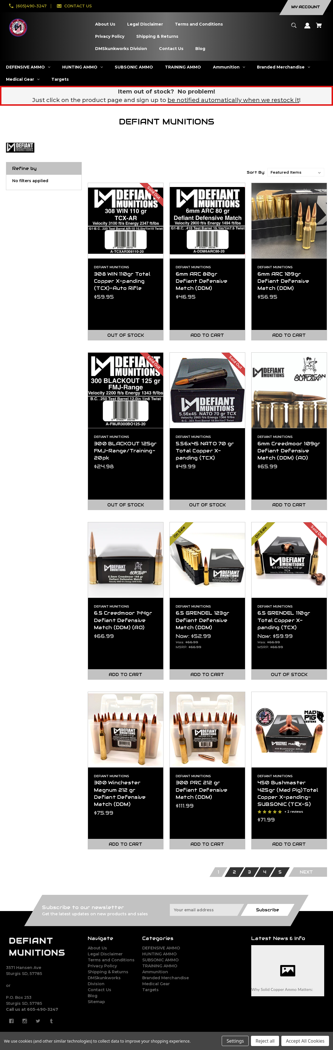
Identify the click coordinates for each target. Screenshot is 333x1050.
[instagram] (24, 1021)
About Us (97, 948)
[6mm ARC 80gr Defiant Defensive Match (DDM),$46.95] (207, 220)
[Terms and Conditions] (199, 24)
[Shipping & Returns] (157, 36)
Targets (150, 989)
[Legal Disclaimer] (145, 24)
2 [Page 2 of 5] (234, 872)
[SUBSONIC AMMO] (134, 67)
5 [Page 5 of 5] (280, 872)
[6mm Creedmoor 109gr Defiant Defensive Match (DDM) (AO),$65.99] (289, 390)
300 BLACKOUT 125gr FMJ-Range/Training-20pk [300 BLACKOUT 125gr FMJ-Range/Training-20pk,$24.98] (125, 450)
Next (306, 872)
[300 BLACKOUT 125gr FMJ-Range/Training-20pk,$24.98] (125, 390)
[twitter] (38, 1021)
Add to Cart (207, 335)
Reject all (265, 1041)
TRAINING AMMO (159, 965)
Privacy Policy (102, 965)
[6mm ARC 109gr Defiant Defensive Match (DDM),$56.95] (289, 220)
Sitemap (96, 1001)
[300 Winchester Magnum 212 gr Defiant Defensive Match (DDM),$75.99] (125, 729)
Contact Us (99, 989)
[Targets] (60, 79)
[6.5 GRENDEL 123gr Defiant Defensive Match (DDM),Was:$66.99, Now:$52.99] (207, 560)
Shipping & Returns (108, 971)
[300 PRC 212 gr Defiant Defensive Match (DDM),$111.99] (207, 729)
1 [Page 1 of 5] (218, 872)
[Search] (294, 28)
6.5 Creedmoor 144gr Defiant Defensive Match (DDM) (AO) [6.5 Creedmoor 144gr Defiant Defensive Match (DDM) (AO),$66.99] (123, 620)
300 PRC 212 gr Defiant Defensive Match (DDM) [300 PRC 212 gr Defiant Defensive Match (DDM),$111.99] (201, 789)
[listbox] (295, 172)
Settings (235, 1041)
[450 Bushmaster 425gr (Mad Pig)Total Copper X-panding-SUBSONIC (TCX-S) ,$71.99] (289, 729)
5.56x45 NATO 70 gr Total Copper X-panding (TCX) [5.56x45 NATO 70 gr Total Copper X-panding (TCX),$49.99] (205, 450)
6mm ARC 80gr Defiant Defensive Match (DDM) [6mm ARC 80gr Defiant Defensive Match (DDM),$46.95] (201, 281)
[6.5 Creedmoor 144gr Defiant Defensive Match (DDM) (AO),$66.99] (125, 560)
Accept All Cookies (305, 1041)
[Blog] (200, 49)
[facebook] (11, 1021)
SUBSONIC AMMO (160, 959)
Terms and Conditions (111, 959)
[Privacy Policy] (110, 36)
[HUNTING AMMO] (82, 67)
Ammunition (155, 971)
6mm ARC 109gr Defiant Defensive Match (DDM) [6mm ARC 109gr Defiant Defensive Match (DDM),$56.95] (283, 281)
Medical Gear (156, 983)
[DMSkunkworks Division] (121, 49)
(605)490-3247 (31, 6)
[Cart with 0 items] (319, 28)
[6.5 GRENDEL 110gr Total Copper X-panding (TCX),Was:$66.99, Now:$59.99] (289, 560)
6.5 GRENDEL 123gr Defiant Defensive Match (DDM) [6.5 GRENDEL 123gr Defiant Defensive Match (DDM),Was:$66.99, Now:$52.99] (202, 620)
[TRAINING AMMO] (183, 67)
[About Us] (105, 24)
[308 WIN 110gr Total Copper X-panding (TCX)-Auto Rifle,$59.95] (125, 220)
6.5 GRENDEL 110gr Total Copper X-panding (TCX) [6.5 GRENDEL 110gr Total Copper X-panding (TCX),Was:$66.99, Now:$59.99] (283, 620)
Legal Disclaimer (105, 954)
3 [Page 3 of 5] (249, 872)
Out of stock (125, 335)
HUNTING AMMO (159, 954)
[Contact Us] (171, 49)
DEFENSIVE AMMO (161, 948)
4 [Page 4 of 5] (264, 872)
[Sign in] (307, 28)
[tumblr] (51, 1021)
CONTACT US (78, 6)
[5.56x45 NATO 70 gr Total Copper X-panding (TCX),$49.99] (207, 390)
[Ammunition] (229, 67)
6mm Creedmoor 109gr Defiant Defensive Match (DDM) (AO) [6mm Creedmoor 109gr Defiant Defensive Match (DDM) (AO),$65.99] (289, 450)
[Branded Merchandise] (284, 67)
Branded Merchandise (165, 977)
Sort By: (256, 172)
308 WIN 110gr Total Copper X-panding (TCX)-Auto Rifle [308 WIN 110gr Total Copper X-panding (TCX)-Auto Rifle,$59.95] (122, 281)
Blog (92, 995)
